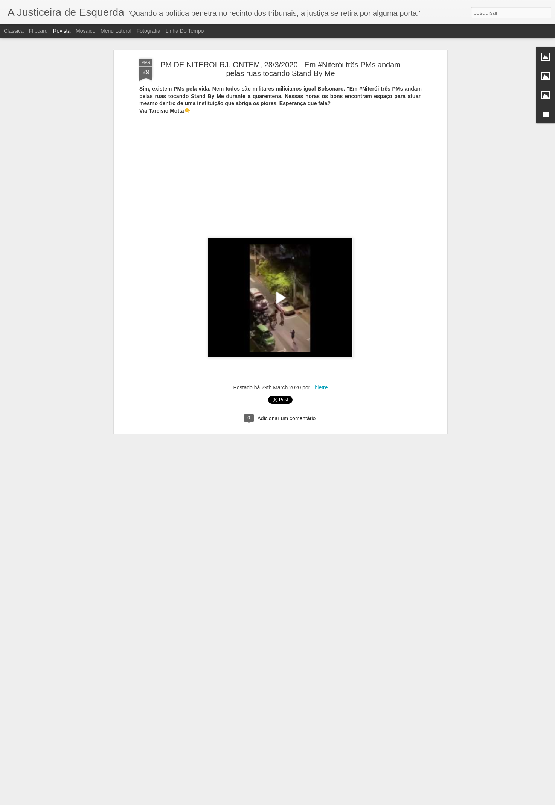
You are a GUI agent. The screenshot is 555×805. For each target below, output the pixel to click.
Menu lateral (116, 31)
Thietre (319, 342)
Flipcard (38, 31)
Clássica (14, 31)
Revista (61, 31)
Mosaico (85, 31)
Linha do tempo (185, 31)
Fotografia (148, 31)
